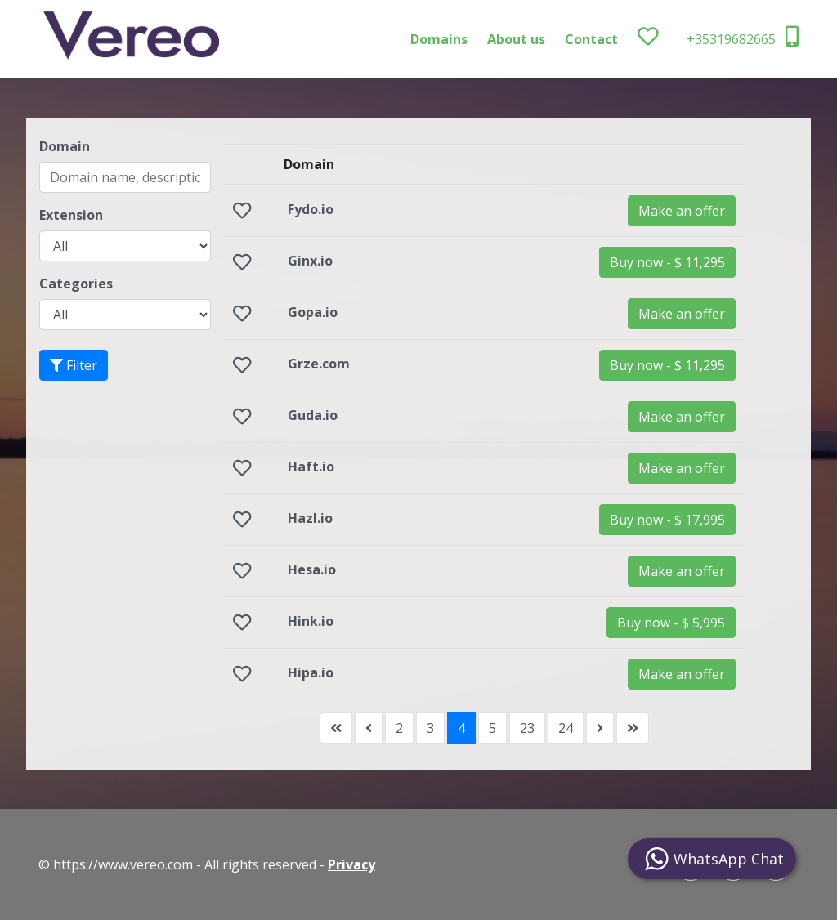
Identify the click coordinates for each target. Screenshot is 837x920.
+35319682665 (743, 37)
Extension (71, 215)
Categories (76, 284)
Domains (439, 39)
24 (565, 728)
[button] (667, 262)
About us (516, 39)
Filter (73, 365)
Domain (64, 146)
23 (527, 728)
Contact (591, 39)
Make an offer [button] (681, 211)
